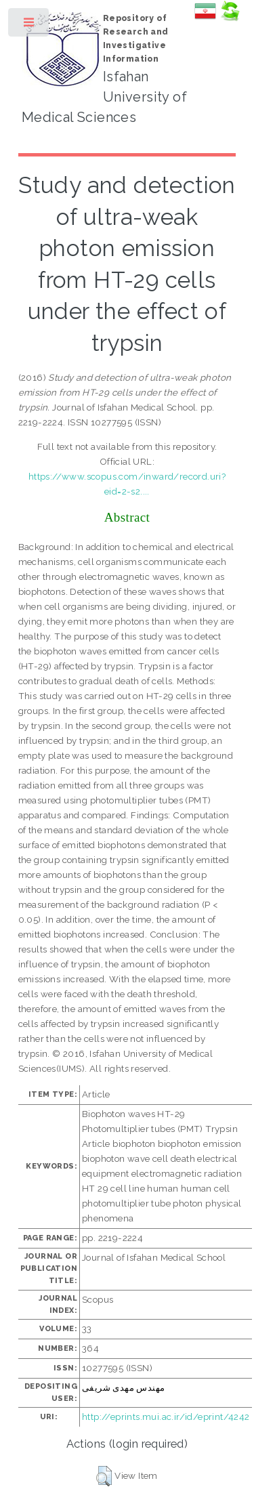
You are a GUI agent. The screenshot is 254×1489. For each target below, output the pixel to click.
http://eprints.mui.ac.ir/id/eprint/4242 (166, 1416)
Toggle (29, 25)
